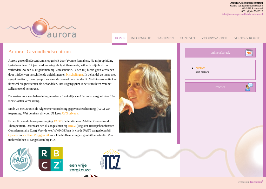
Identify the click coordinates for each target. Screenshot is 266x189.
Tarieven (165, 38)
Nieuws (200, 68)
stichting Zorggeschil (36, 135)
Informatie (141, 38)
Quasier (13, 135)
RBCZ (72, 126)
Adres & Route (247, 38)
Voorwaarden (214, 38)
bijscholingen (74, 74)
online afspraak (220, 52)
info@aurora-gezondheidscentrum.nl (242, 14)
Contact (187, 38)
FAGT (58, 121)
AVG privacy (70, 113)
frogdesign (256, 181)
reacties (220, 87)
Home (120, 38)
